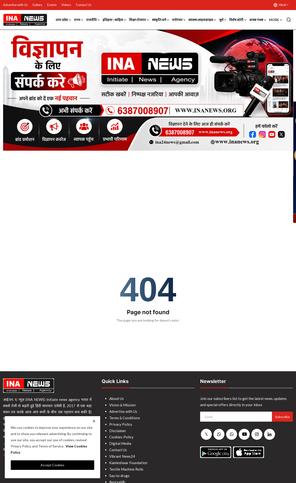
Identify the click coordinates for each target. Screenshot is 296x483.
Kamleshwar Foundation (128, 460)
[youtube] (244, 434)
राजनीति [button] (93, 20)
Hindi (280, 5)
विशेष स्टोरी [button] (238, 20)
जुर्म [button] (223, 20)
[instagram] (256, 434)
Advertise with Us (15, 5)
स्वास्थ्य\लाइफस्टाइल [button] (202, 20)
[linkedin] (269, 434)
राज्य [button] (79, 20)
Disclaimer (117, 429)
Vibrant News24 (122, 454)
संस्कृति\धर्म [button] (161, 20)
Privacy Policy (120, 423)
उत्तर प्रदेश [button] (64, 20)
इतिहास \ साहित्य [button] (115, 20)
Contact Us (83, 5)
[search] (288, 19)
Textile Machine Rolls (126, 467)
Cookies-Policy (121, 436)
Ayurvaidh (117, 479)
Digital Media (120, 442)
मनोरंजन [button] (179, 20)
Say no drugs (119, 473)
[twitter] (206, 434)
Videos (66, 5)
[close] (94, 421)
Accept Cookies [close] (52, 465)
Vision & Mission (122, 405)
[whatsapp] (218, 434)
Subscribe (282, 417)
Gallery (37, 5)
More (276, 20)
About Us (116, 398)
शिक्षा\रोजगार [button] (139, 20)
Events (52, 5)
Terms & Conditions (124, 417)
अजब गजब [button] (258, 20)
